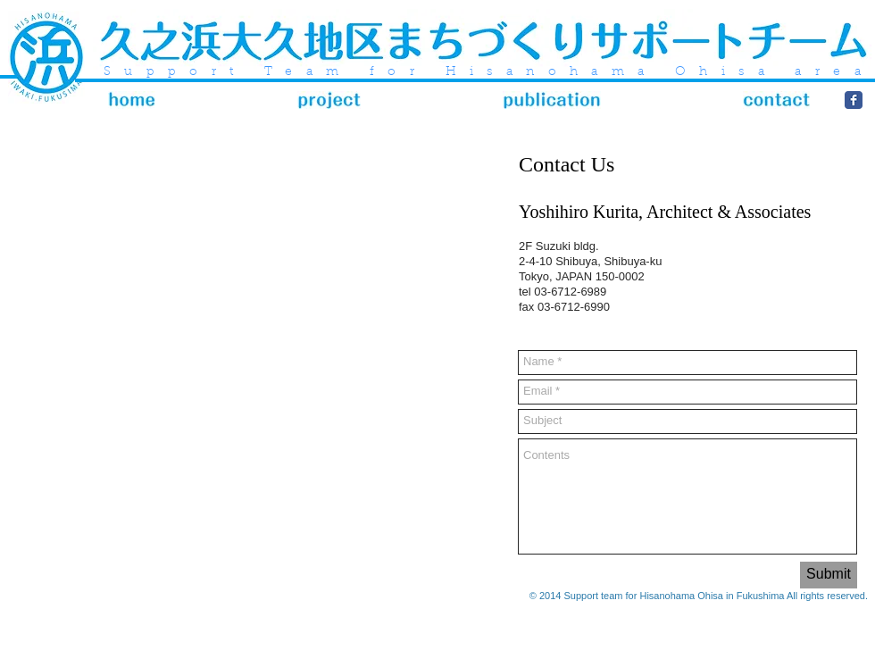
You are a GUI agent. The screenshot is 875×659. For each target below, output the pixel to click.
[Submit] (828, 575)
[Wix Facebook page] (853, 100)
